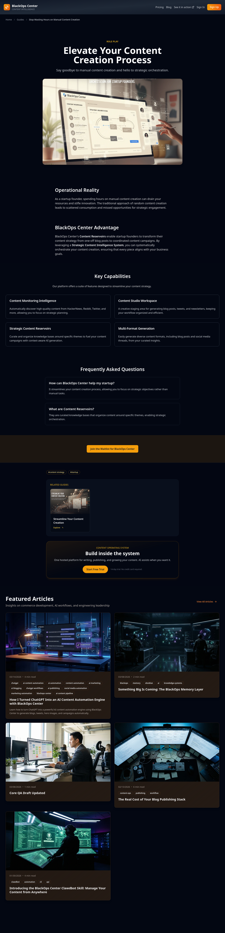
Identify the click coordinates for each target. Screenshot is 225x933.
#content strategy (56, 472)
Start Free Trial (95, 569)
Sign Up (214, 7)
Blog (168, 7)
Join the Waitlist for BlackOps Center (112, 449)
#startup (74, 472)
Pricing (159, 7)
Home (9, 19)
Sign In (200, 7)
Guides (20, 19)
